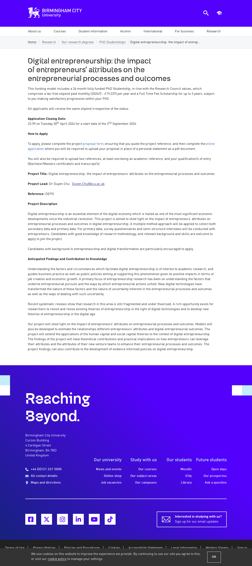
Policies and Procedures (82, 548)
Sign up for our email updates (198, 518)
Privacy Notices (44, 548)
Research (49, 42)
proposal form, (93, 144)
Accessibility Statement (146, 548)
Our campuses (146, 482)
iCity (188, 476)
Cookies (114, 548)
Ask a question (216, 482)
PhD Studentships (112, 42)
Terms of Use (14, 548)
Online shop (113, 476)
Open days (219, 469)
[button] (34, 31)
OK (214, 557)
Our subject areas (143, 476)
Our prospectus (215, 476)
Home (32, 42)
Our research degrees (78, 42)
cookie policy (57, 559)
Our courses (147, 469)
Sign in (242, 548)
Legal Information (184, 548)
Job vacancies (111, 482)
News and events (109, 469)
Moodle (186, 469)
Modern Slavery (217, 548)
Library (186, 482)
